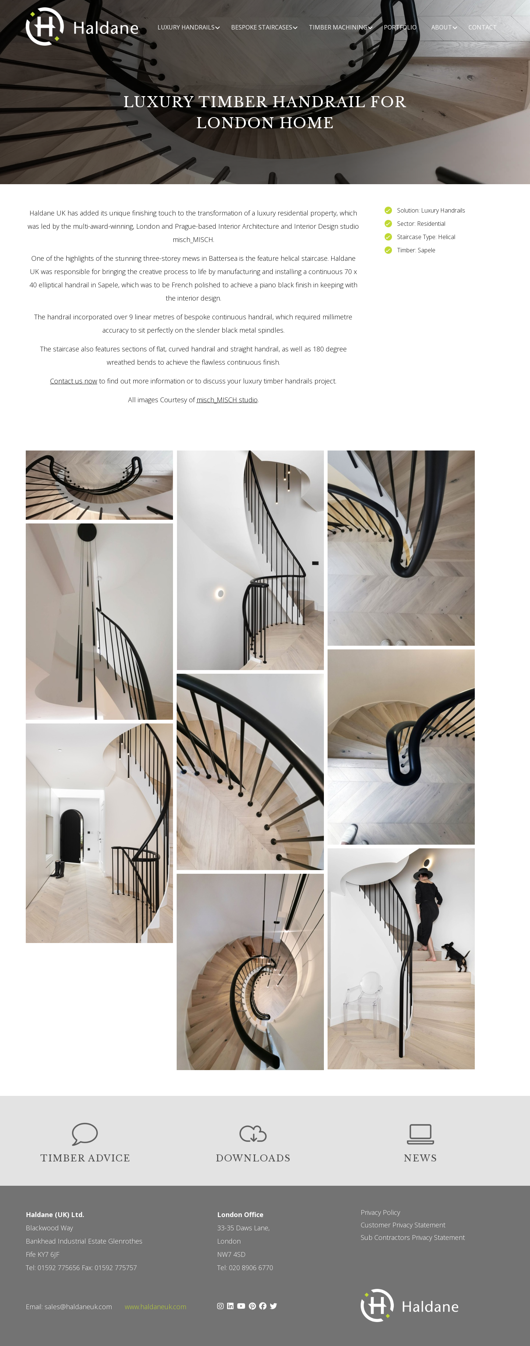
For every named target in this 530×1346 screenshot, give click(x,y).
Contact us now (73, 380)
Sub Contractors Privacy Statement (413, 1237)
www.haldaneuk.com (155, 1306)
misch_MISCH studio (227, 399)
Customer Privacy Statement (403, 1224)
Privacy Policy (380, 1212)
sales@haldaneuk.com (78, 1306)
